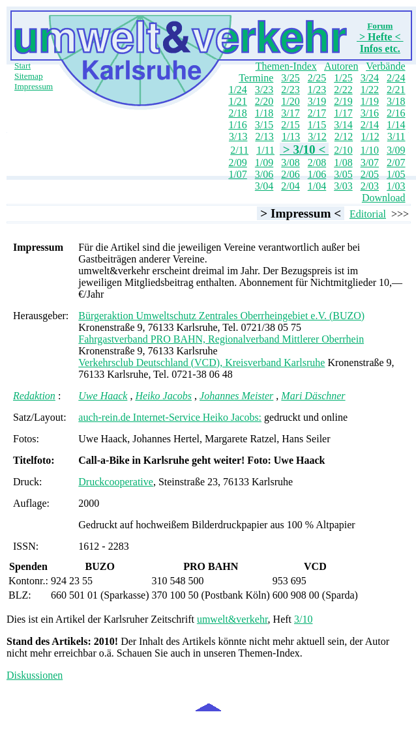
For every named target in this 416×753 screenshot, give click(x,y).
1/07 (237, 174)
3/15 (264, 124)
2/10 (343, 150)
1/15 (317, 124)
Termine (256, 77)
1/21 (237, 101)
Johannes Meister (236, 395)
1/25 (343, 77)
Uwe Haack (102, 395)
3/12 (317, 136)
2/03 (370, 186)
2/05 (370, 174)
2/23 (290, 89)
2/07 (396, 162)
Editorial (367, 214)
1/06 (317, 174)
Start (22, 65)
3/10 (303, 619)
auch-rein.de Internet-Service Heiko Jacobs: (169, 417)
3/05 (343, 174)
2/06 (290, 174)
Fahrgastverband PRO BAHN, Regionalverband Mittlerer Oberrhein (221, 339)
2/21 (396, 89)
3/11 (396, 136)
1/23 (317, 89)
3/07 (370, 162)
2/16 (396, 113)
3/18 (396, 101)
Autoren (341, 66)
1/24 (237, 89)
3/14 (343, 124)
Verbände (385, 66)
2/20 (264, 101)
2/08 (317, 162)
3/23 (264, 89)
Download (384, 197)
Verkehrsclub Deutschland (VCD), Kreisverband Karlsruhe (201, 362)
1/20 (290, 101)
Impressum (33, 86)
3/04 (264, 186)
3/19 (317, 101)
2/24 (396, 77)
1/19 (370, 101)
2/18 (237, 113)
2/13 (264, 136)
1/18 (264, 113)
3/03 (343, 186)
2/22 (343, 89)
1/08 (343, 162)
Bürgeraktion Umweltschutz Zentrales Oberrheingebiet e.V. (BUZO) (221, 315)
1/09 (264, 162)
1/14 (396, 124)
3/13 (238, 136)
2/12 (343, 136)
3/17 (290, 113)
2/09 (237, 162)
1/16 (237, 124)
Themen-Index (286, 66)
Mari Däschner (313, 395)
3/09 (396, 150)
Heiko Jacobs (163, 395)
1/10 (370, 150)
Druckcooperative (115, 481)
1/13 (291, 136)
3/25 (290, 77)
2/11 (239, 150)
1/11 (265, 150)
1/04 (317, 186)
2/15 (290, 124)
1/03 (396, 186)
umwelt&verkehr (232, 619)
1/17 (343, 113)
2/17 (317, 113)
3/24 (370, 77)
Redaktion (34, 395)
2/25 (317, 77)
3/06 (264, 174)
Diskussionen (35, 675)
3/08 (290, 162)
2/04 (290, 186)
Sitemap (28, 76)
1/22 (370, 89)
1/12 (370, 136)
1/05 (396, 174)
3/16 (370, 113)
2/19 (343, 101)
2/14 (370, 124)
